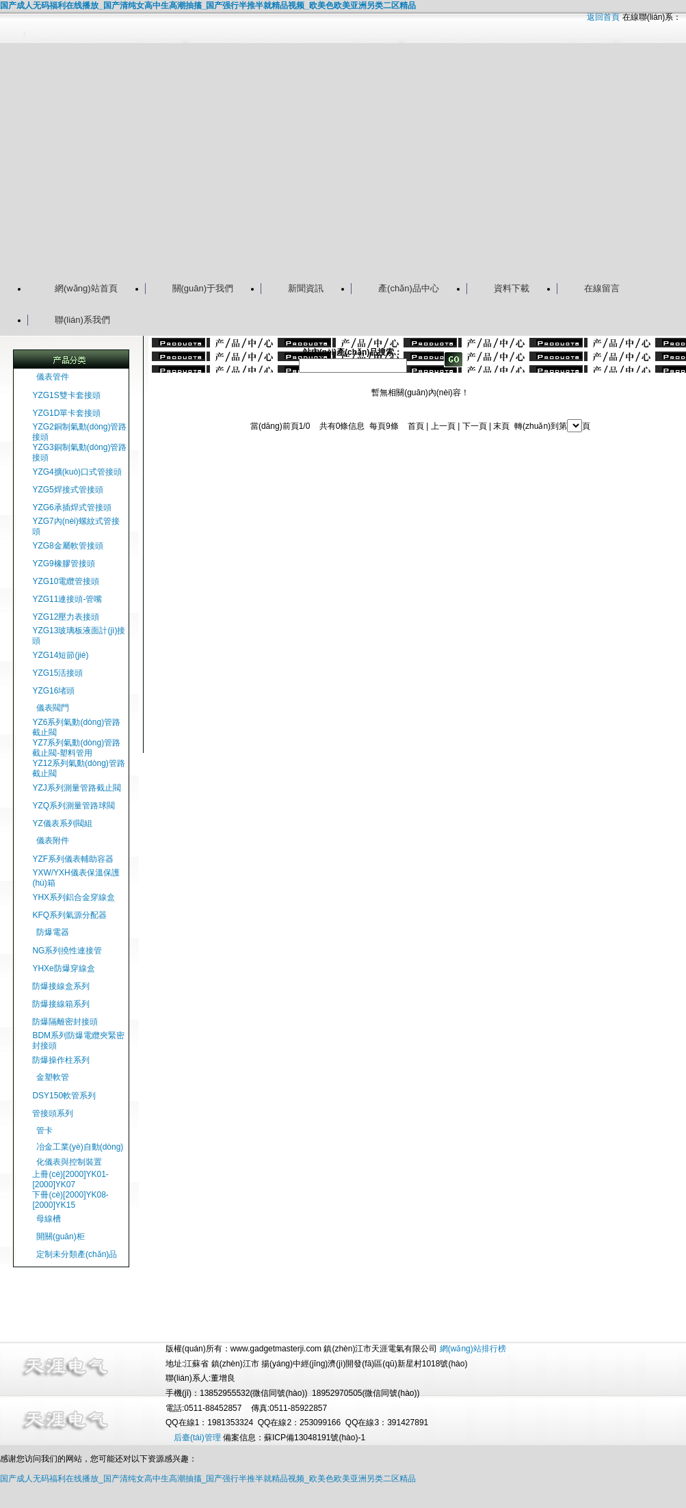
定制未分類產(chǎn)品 (76, 1254)
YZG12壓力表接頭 (65, 617)
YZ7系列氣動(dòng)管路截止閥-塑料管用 (76, 748)
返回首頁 (603, 17)
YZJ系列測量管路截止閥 (76, 788)
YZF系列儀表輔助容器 (73, 859)
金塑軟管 (52, 1077)
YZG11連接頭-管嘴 (67, 599)
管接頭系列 (52, 1113)
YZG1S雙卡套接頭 (66, 395)
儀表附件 (52, 840)
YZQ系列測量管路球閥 (73, 805)
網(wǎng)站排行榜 (473, 1348)
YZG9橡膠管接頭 (63, 563)
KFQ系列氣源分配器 (69, 915)
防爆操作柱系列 (61, 1060)
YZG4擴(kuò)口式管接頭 (77, 472)
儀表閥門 (52, 708)
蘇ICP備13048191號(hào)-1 (314, 1437)
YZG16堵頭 (53, 691)
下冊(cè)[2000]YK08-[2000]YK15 (70, 1200)
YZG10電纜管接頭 (65, 581)
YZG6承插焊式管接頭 (71, 507)
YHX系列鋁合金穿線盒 (73, 897)
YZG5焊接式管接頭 (67, 489)
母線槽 (48, 1218)
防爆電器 (52, 932)
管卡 (44, 1130)
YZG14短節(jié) (60, 655)
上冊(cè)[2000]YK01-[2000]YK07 (70, 1179)
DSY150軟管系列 (64, 1095)
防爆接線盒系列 (61, 986)
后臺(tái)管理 (197, 1437)
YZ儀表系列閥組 (62, 823)
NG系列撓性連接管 (67, 950)
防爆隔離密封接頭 (65, 1022)
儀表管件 (52, 377)
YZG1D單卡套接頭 (66, 413)
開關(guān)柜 (60, 1236)
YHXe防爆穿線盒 (63, 968)
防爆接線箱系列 (61, 1004)
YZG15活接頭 (57, 673)
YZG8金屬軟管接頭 (67, 546)
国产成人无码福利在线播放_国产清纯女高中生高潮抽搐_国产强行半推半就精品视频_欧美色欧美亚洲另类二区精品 (208, 5)
